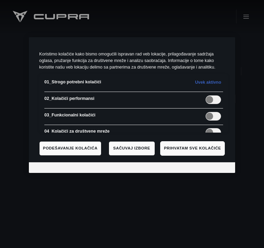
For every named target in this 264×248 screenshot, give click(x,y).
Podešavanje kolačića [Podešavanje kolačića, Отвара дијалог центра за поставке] (70, 148)
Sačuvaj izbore (131, 148)
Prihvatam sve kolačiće (192, 148)
